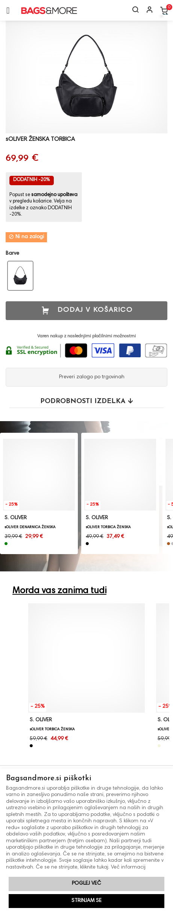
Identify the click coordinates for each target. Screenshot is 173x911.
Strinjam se (86, 900)
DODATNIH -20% (31, 180)
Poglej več (86, 883)
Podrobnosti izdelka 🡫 (86, 401)
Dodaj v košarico (87, 310)
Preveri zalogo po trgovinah (91, 377)
